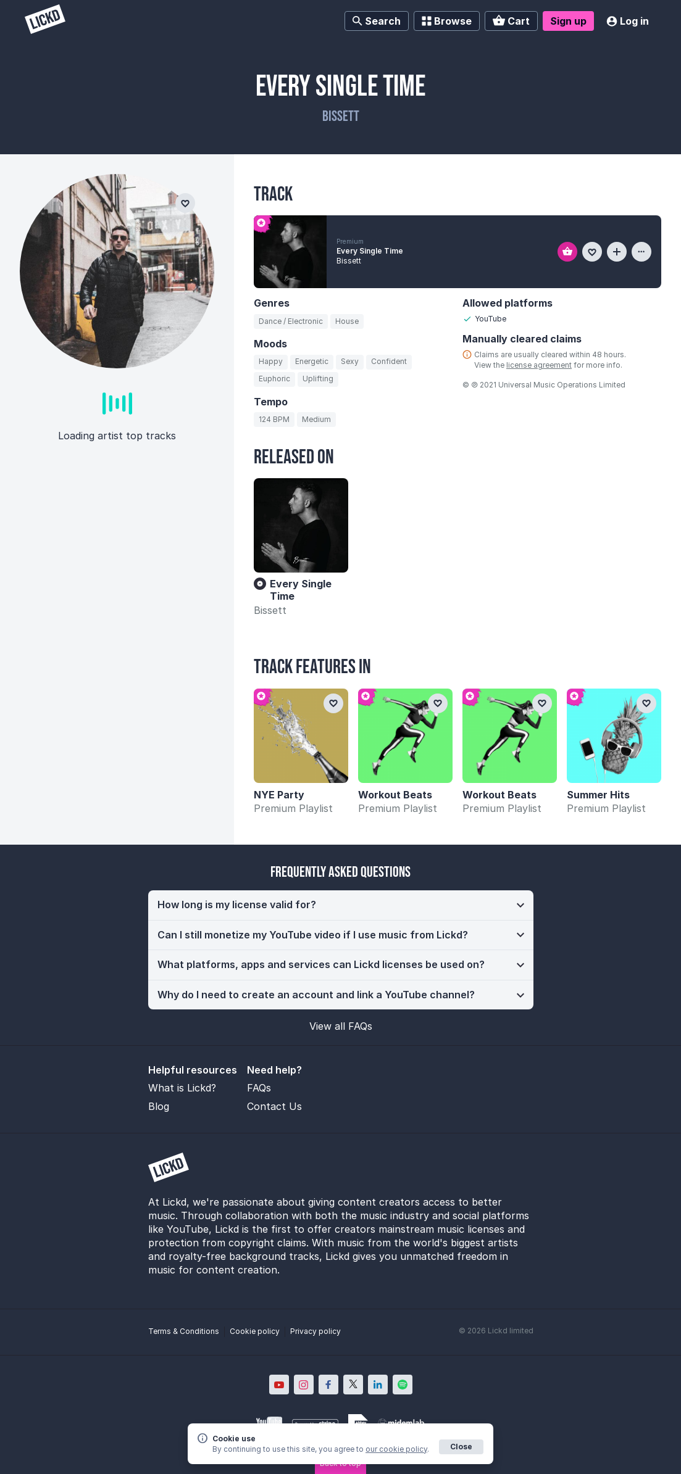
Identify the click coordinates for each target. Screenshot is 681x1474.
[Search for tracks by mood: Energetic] (311, 362)
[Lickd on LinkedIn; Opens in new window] (378, 1384)
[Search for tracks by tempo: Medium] (316, 419)
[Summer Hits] (614, 736)
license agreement (539, 365)
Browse (447, 21)
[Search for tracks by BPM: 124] (274, 419)
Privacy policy (315, 1331)
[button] (340, 905)
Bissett (270, 610)
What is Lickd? (182, 1088)
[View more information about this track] (641, 252)
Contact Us (274, 1106)
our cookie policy (396, 1449)
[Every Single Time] (301, 525)
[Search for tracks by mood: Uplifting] (318, 379)
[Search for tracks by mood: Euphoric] (274, 379)
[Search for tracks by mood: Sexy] (350, 362)
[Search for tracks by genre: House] (347, 321)
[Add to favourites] (592, 252)
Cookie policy (255, 1331)
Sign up (568, 21)
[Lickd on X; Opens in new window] (353, 1384)
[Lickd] (45, 20)
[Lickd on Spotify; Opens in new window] (402, 1384)
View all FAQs (340, 1026)
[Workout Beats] (405, 736)
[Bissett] (117, 271)
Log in (627, 21)
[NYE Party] (301, 736)
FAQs (259, 1088)
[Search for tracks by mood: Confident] (389, 362)
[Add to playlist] (617, 252)
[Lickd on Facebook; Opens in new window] (328, 1384)
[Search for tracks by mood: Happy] (271, 362)
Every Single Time (369, 250)
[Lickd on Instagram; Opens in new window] (304, 1384)
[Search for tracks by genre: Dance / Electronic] (291, 321)
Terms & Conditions (183, 1331)
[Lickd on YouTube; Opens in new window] (279, 1384)
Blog (158, 1106)
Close (461, 1446)
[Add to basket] (567, 252)
